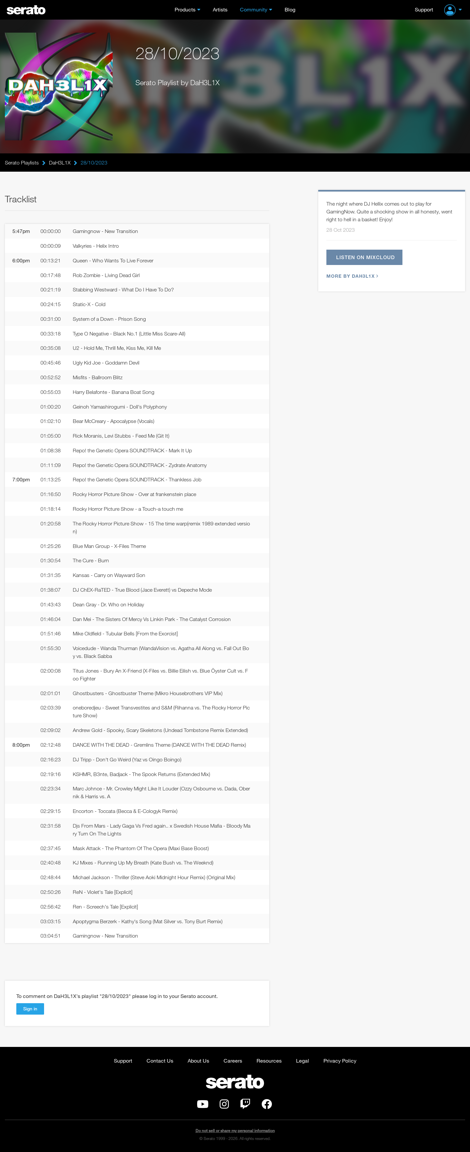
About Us (198, 1060)
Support (424, 9)
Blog (290, 9)
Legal (302, 1060)
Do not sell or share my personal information (235, 1130)
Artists (220, 9)
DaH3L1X (59, 162)
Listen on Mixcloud (365, 257)
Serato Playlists (22, 162)
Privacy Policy (339, 1060)
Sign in (30, 1008)
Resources (269, 1060)
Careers (233, 1060)
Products (185, 9)
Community (253, 9)
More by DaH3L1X (351, 276)
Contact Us (160, 1060)
